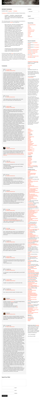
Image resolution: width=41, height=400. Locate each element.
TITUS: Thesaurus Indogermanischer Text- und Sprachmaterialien (32, 201)
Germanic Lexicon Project (32, 207)
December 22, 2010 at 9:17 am (11, 192)
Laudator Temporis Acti (31, 156)
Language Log (30, 163)
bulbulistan (29, 167)
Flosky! (35, 54)
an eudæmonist (30, 137)
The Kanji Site (30, 323)
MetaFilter (29, 136)
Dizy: (28, 241)
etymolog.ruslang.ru (31, 286)
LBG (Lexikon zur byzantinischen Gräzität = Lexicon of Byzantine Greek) (33, 269)
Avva (29, 138)
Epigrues (29, 142)
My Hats (29, 69)
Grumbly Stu (8, 106)
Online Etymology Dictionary (32, 256)
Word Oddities (30, 345)
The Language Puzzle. (31, 31)
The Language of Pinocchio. (32, 24)
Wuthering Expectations (31, 154)
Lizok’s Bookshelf (30, 145)
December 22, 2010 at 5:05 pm (11, 243)
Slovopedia (29, 272)
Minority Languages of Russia (32, 292)
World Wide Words (31, 255)
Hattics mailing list (31, 351)
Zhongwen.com (30, 322)
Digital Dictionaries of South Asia (33, 325)
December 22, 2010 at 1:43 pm (11, 230)
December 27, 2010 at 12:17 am (11, 300)
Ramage (29, 356)
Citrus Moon (30, 355)
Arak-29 (29, 253)
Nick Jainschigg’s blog (31, 354)
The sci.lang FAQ (30, 192)
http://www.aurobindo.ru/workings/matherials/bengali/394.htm (13, 221)
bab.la (29, 184)
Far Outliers (30, 143)
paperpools (29, 144)
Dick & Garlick (30, 166)
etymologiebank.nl (31, 217)
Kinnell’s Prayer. (30, 36)
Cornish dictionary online (32, 252)
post (12, 53)
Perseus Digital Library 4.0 (32, 259)
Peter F (7, 210)
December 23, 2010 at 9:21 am (11, 271)
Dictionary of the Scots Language (33, 208)
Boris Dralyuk (30, 155)
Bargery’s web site (31, 337)
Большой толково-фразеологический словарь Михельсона (32, 303)
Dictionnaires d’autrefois (31, 234)
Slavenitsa (29, 290)
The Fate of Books (31, 159)
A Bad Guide (30, 146)
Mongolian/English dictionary (32, 324)
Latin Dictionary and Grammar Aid (33, 221)
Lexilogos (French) (31, 233)
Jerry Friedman (30, 54)
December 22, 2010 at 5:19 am (11, 163)
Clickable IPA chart (31, 187)
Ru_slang (29, 293)
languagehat (30, 53)
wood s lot (29, 135)
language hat (8, 257)
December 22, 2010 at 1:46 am (11, 107)
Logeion (29, 260)
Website (16, 394)
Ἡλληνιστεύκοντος (31, 168)
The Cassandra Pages (31, 140)
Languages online (30, 341)
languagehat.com (4, 2)
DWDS (29, 215)
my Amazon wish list (31, 80)
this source (12, 302)
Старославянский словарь (32, 307)
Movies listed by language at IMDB (33, 340)
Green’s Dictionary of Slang (32, 182)
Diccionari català (30, 238)
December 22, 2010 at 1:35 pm (11, 211)
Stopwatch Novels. (36, 53)
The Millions (30, 160)
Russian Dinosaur (30, 152)
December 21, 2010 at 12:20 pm (11, 70)
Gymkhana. (29, 27)
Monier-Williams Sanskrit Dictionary (33, 326)
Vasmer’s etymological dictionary (33, 294)
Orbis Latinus (30, 271)
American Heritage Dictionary (32, 181)
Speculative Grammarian (32, 344)
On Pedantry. (30, 28)
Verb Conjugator (30, 254)
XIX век (29, 153)
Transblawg (29, 141)
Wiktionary (29, 183)
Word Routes (30, 169)
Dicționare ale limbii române (32, 243)
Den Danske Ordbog (31, 219)
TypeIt (29, 185)
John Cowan (8, 69)
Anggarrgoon (30, 164)
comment (11, 22)
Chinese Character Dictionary (32, 321)
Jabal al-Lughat (30, 165)
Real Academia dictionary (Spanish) (33, 237)
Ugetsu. (29, 35)
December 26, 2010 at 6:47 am (11, 291)
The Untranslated (30, 158)
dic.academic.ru (30, 277)
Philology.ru (29, 288)
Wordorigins (30, 189)
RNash (7, 147)
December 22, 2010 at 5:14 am (11, 148)
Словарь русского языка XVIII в (33, 309)
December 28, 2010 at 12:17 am (11, 315)
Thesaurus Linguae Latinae (32, 222)
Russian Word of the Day (32, 311)
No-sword (29, 139)
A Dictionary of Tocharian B (32, 319)
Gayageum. (30, 32)
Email (15, 391)
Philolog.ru (29, 289)
